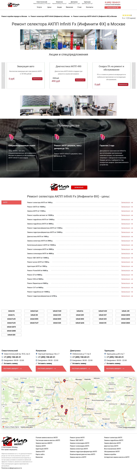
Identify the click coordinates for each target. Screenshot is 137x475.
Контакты (89, 7)
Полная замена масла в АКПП (47, 437)
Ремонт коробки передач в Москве (14, 16)
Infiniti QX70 (11, 327)
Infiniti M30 (80, 319)
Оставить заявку (11, 363)
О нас (80, 7)
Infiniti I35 (102, 323)
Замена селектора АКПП (36, 241)
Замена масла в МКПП (44, 443)
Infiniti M (11, 311)
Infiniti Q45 (80, 315)
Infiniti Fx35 (11, 323)
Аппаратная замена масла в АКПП (116, 457)
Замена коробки (110, 454)
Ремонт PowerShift (34, 270)
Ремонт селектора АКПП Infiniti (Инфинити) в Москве (50, 16)
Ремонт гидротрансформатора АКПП (40, 228)
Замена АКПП (32, 211)
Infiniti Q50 (11, 335)
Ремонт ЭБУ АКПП (34, 258)
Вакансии (69, 7)
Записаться (37, 79)
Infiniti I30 (34, 315)
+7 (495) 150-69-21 (12, 357)
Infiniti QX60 (125, 323)
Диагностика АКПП (34, 236)
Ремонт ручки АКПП (34, 262)
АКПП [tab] (5, 202)
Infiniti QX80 (11, 331)
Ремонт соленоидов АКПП (36, 249)
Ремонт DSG (31, 279)
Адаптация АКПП (33, 266)
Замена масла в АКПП (78, 457)
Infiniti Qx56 (80, 323)
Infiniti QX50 (125, 319)
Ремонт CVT (31, 287)
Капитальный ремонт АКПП (37, 245)
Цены (49, 7)
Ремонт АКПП (32, 207)
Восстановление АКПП (112, 449)
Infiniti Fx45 (11, 319)
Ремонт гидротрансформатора (38, 296)
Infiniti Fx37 (34, 323)
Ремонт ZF (31, 275)
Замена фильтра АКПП (112, 443)
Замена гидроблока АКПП (36, 224)
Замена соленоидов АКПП (36, 253)
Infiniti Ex (80, 311)
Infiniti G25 (103, 319)
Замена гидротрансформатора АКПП (40, 232)
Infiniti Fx (11, 315)
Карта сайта (40, 454)
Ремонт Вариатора (34, 283)
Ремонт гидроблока (34, 292)
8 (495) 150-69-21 (112, 2)
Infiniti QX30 (125, 315)
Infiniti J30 (125, 311)
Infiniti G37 (103, 315)
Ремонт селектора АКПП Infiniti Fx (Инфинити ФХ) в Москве (95, 16)
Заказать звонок (111, 7)
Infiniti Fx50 (57, 311)
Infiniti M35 (34, 319)
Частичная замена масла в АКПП (48, 440)
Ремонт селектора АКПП (36, 202)
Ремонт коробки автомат (36, 215)
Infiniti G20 (57, 323)
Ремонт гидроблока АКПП (36, 219)
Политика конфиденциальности (11, 468)
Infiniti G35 (57, 315)
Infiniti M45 (57, 319)
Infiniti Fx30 (103, 311)
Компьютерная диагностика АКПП (82, 454)
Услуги (39, 7)
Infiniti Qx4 (34, 311)
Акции (59, 7)
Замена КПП (40, 451)
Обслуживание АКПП (112, 451)
